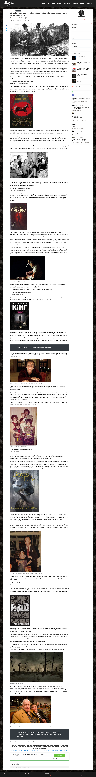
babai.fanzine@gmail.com (59, 758)
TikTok (90, 775)
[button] (89, 3)
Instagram (81, 775)
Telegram (86, 775)
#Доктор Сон (41, 750)
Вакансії (16, 773)
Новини (43, 3)
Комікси (74, 32)
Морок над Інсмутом (76, 110)
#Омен (34, 750)
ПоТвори (74, 30)
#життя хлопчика (57, 750)
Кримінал (74, 27)
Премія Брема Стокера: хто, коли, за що (81, 134)
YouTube (71, 775)
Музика (74, 40)
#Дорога (65, 750)
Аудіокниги (67, 3)
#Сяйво (48, 750)
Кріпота (74, 43)
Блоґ (53, 3)
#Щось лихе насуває (25, 750)
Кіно (73, 48)
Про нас (82, 3)
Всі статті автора (81, 19)
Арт (73, 35)
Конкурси (75, 3)
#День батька (14, 750)
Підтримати (11, 773)
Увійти (88, 3)
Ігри (73, 38)
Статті (48, 3)
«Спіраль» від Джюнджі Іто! (78, 128)
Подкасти (59, 3)
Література (18, 10)
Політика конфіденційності (25, 773)
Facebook (76, 775)
